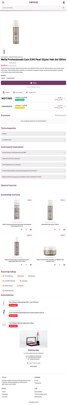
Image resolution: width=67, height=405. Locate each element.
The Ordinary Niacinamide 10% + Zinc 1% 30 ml (23, 302)
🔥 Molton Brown (7, 291)
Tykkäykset (37, 383)
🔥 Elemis (20, 286)
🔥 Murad (31, 276)
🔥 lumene (23, 281)
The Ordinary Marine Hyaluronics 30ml (21, 323)
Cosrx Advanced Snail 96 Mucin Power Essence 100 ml (26, 313)
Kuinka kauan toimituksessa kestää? (14, 152)
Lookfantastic (10, 78)
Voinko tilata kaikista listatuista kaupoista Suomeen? (19, 171)
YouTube (4, 397)
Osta (33, 83)
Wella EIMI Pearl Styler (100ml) (50, 224)
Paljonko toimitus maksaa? (11, 158)
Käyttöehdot (33, 366)
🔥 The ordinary (7, 276)
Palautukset (38, 397)
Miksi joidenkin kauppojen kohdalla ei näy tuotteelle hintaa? (22, 177)
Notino (3, 78)
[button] (33, 363)
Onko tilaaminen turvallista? (11, 165)
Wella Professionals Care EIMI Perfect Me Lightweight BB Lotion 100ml (17, 260)
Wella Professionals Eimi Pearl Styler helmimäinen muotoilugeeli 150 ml (16, 225)
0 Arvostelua (12, 62)
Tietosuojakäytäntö (40, 394)
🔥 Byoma (20, 276)
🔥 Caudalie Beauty (8, 281)
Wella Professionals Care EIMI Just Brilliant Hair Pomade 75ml (50, 260)
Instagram (5, 394)
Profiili (36, 380)
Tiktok (4, 392)
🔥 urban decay (7, 286)
